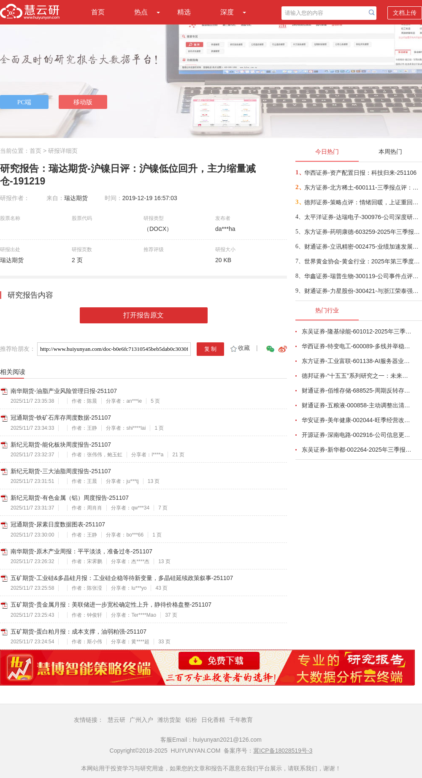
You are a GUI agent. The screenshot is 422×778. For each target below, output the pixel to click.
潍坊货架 (169, 719)
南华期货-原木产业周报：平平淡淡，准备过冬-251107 (81, 551)
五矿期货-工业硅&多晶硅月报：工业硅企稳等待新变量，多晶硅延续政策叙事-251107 (122, 578)
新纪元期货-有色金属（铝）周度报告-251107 (70, 497)
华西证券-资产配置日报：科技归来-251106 (360, 172)
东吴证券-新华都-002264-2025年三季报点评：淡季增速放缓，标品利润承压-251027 (357, 449)
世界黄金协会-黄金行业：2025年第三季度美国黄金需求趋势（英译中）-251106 (362, 261)
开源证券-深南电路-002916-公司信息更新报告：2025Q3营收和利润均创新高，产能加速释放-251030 (357, 434)
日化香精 (213, 719)
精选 (184, 12)
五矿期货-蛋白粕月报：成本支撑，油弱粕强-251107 (78, 631)
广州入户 (141, 719)
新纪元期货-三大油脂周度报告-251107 (61, 471)
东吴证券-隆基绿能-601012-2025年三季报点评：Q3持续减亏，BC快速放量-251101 (357, 331)
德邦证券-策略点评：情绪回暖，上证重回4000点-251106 (362, 202)
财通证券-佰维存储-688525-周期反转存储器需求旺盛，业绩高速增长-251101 (357, 390)
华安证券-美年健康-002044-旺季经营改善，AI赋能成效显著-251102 (357, 420)
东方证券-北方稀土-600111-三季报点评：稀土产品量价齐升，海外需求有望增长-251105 (362, 187)
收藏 (239, 347)
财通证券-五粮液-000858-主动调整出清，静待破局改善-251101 (357, 405)
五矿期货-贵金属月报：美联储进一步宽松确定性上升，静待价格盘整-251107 (111, 604)
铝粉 (191, 719)
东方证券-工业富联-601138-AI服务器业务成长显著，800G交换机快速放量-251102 (357, 361)
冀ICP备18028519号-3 (282, 750)
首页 (98, 12)
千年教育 (241, 719)
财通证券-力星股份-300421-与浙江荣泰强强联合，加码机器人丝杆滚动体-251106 (362, 290)
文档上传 (405, 12)
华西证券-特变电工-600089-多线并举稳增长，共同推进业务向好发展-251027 (357, 346)
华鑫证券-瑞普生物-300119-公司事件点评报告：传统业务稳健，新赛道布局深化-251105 (362, 276)
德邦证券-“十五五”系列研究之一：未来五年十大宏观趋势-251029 (357, 375)
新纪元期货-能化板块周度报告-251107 (61, 444)
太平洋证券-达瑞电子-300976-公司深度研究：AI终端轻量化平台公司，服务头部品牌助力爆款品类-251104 (362, 217)
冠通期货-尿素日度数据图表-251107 (58, 524)
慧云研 (116, 719)
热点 (141, 12)
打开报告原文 (143, 315)
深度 (227, 12)
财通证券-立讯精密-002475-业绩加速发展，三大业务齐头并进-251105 (362, 246)
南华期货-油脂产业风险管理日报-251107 (64, 391)
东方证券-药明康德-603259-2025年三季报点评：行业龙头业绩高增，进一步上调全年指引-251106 (362, 231)
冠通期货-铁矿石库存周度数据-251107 (61, 417)
